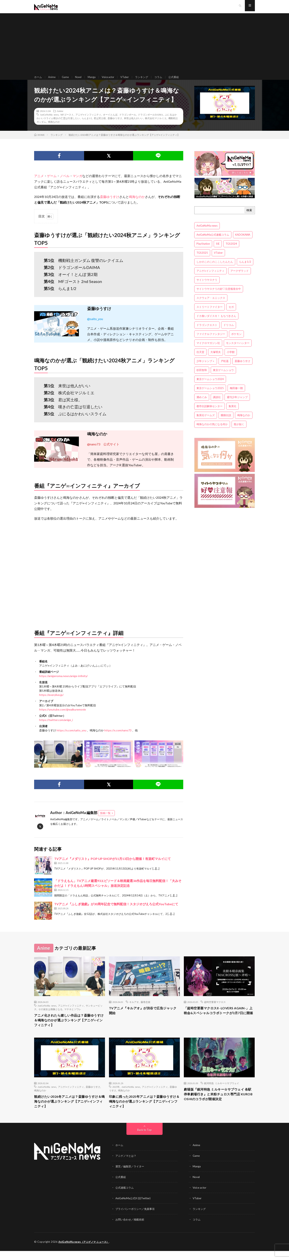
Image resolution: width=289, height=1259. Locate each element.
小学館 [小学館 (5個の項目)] (231, 358)
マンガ (77, 182)
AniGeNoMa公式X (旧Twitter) (134, 1206)
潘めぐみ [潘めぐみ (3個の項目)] (201, 403)
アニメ (39, 182)
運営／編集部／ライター (130, 1175)
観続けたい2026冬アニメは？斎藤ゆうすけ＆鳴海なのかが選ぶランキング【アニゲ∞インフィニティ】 (69, 1110)
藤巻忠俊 (145, 1008)
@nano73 (93, 450)
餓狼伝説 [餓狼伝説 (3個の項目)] (226, 421)
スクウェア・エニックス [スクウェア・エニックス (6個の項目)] (210, 304)
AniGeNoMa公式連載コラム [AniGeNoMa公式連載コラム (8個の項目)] (212, 240)
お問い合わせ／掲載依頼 (130, 1227)
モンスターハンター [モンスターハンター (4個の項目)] (237, 349)
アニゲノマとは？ (126, 1165)
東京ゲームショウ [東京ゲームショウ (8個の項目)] (223, 376)
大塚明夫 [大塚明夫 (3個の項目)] (215, 358)
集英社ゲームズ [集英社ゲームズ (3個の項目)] (205, 421)
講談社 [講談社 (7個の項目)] (217, 403)
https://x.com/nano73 (117, 736)
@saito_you (95, 325)
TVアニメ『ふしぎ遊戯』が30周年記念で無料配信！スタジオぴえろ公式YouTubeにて (116, 910)
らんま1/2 (87, 124)
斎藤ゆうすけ (115, 124)
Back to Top (144, 1139)
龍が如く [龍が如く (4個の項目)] (239, 430)
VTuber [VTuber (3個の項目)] (218, 259)
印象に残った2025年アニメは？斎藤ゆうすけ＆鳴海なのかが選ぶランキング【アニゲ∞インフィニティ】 (144, 1110)
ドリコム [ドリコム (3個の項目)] (228, 331)
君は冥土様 (100, 124)
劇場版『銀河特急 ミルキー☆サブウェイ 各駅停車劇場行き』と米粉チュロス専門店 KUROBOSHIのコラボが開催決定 (219, 1103)
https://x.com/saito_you (71, 736)
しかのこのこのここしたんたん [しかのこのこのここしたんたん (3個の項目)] (214, 268)
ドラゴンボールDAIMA (150, 121)
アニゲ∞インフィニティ (88, 121)
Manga (94, 80)
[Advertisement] (144, 44)
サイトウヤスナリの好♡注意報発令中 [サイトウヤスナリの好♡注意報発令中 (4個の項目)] (218, 295)
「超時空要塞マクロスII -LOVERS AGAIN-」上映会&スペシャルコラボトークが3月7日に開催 (218, 1020)
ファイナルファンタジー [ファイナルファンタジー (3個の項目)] (210, 340)
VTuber (130, 80)
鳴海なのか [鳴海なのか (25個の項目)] (243, 421)
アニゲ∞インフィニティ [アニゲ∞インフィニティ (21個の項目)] (210, 277)
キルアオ (134, 1008)
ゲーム (52, 182)
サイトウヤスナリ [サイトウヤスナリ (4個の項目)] (206, 286)
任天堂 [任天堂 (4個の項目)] (200, 358)
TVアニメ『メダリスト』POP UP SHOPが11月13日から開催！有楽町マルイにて (112, 865)
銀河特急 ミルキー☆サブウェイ (221, 1091)
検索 (249, 216)
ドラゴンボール (127, 121)
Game (66, 80)
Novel (80, 80)
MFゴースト (66, 121)
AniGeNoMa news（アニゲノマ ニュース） (85, 1250)
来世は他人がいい (133, 124)
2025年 (116, 1095)
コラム (165, 80)
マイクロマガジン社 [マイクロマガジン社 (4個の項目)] (208, 349)
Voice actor (112, 80)
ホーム (38, 80)
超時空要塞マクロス (215, 1008)
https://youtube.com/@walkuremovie (62, 716)
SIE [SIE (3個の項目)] (218, 249)
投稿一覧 (105, 819)
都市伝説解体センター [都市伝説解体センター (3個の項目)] (209, 412)
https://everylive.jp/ (51, 701)
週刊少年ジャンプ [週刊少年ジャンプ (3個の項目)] (237, 403)
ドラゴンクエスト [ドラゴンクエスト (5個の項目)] (206, 331)
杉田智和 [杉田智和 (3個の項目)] (201, 376)
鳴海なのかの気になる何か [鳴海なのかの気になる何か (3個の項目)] (212, 430)
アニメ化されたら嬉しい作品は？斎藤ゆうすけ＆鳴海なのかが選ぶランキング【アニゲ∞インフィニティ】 (69, 1027)
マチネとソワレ (72, 1015)
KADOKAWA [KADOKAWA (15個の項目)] (242, 240)
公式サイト (111, 450)
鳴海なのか (54, 128)
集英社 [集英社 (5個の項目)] (232, 412)
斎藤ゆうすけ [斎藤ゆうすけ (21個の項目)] (242, 367)
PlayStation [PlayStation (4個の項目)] (203, 249)
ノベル (64, 182)
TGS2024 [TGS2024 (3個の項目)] (231, 249)
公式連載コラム (125, 1196)
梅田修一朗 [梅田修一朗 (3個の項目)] (236, 394)
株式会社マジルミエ (156, 124)
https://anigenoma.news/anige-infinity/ (63, 682)
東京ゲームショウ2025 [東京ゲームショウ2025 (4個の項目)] (210, 394)
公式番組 (181, 80)
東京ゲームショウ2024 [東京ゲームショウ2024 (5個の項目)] (210, 385)
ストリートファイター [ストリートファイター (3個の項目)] (209, 313)
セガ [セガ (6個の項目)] (231, 313)
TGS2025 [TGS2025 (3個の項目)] (202, 259)
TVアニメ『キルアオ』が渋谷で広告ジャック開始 (143, 1017)
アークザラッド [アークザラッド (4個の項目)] (239, 277)
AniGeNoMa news (49, 121)
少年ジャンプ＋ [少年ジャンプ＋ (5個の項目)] (205, 367)
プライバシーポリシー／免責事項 (136, 1217)
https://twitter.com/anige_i (56, 726)
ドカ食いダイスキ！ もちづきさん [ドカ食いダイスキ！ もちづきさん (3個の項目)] (216, 322)
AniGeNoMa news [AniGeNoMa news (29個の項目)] (207, 231)
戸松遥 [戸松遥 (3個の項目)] (225, 367)
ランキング (148, 80)
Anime (53, 80)
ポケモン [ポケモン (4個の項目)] (236, 340)
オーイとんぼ (110, 121)
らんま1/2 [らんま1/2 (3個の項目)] (245, 268)
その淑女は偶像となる (50, 1015)
